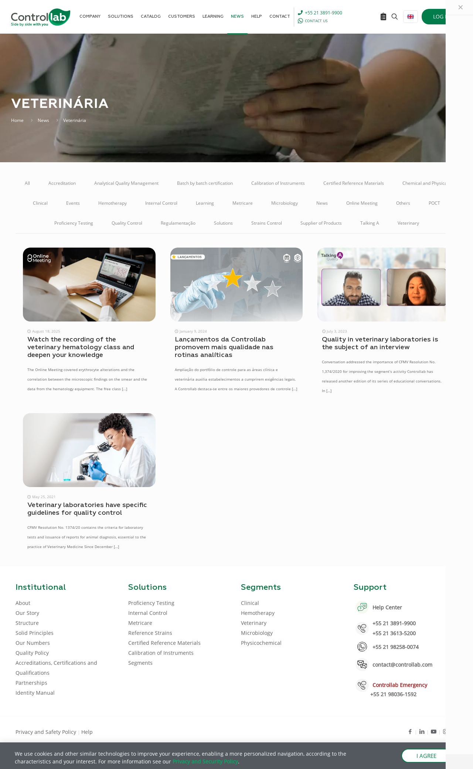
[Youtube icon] (433, 731)
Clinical (40, 203)
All (27, 183)
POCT (434, 203)
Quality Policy (32, 652)
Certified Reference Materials (353, 183)
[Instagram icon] (445, 731)
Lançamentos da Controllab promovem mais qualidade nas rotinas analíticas (224, 347)
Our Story (27, 612)
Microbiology (284, 203)
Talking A (369, 223)
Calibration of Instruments (278, 183)
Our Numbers (33, 642)
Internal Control (161, 203)
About (23, 602)
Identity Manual (35, 692)
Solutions (223, 223)
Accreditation (62, 183)
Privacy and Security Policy (205, 761)
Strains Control (266, 223)
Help (87, 731)
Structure (27, 622)
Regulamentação (178, 223)
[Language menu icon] (410, 16)
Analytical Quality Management (126, 183)
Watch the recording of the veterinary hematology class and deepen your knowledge (80, 347)
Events (73, 203)
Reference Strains (150, 632)
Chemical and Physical (425, 183)
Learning (205, 203)
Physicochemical (261, 642)
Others (403, 203)
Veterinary (408, 223)
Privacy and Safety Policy (47, 731)
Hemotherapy (112, 203)
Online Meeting (362, 203)
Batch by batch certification (205, 183)
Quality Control (127, 223)
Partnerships (31, 682)
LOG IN (441, 16)
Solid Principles (35, 632)
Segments (140, 662)
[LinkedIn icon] (421, 731)
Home (17, 120)
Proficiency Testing (73, 223)
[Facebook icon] (410, 731)
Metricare (242, 203)
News (43, 120)
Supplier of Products (321, 223)
